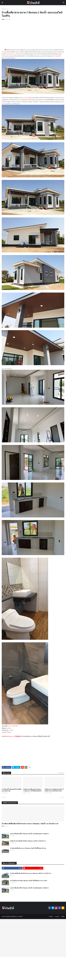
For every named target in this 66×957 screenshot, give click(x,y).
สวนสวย (57, 916)
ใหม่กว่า (5, 797)
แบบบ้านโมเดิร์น (27, 97)
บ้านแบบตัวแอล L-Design (12, 54)
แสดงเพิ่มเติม (61, 773)
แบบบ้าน (4, 732)
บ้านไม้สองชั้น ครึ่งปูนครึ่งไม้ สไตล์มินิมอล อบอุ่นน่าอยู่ (11, 790)
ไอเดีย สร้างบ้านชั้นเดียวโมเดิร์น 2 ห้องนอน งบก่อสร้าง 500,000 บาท (28, 841)
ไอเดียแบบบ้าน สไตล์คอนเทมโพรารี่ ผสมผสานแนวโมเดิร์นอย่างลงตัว (54, 790)
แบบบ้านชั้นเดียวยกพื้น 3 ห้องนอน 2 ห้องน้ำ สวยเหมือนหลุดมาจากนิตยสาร (29, 833)
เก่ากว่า (61, 797)
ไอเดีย (62, 916)
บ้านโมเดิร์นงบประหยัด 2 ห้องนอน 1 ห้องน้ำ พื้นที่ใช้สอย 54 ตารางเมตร (28, 880)
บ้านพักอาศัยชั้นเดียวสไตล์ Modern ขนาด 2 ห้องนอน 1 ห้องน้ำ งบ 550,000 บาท (30, 824)
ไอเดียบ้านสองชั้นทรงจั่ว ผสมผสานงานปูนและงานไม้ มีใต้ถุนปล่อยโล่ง (32, 790)
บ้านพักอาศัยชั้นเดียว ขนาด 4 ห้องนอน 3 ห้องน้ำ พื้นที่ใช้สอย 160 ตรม (28, 848)
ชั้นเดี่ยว (9, 732)
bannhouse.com (10, 736)
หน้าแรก (4, 9)
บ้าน (8, 9)
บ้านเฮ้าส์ (20, 916)
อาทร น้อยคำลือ (56, 56)
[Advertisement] (33, 34)
